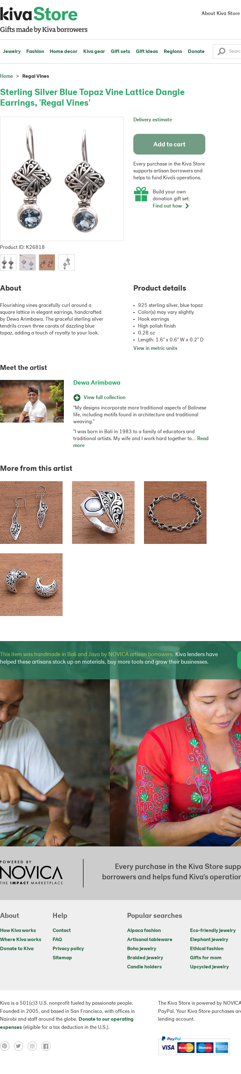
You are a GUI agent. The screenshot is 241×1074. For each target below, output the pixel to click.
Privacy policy (68, 948)
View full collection (99, 398)
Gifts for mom (206, 958)
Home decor (64, 51)
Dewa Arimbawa (96, 383)
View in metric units (155, 348)
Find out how (171, 206)
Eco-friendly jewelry (213, 930)
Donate (196, 51)
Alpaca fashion (144, 930)
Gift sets (120, 51)
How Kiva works (18, 930)
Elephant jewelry (209, 939)
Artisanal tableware (149, 939)
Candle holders (144, 967)
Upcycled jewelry (209, 967)
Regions (173, 51)
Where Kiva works (20, 939)
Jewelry (12, 51)
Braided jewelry (145, 958)
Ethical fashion (206, 948)
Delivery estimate (152, 120)
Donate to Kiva (16, 948)
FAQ (57, 939)
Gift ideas (147, 51)
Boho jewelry (141, 948)
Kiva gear (94, 51)
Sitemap (62, 958)
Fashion (35, 51)
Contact (62, 930)
